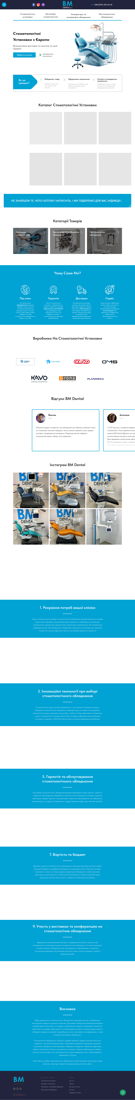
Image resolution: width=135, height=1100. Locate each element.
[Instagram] (17, 1089)
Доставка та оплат (74, 1086)
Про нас (71, 1080)
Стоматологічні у (45, 1080)
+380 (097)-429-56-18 (103, 5)
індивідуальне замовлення (39, 55)
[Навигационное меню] (4, 4)
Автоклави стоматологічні (48, 1083)
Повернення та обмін (75, 1092)
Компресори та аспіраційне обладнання (52, 1086)
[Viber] (20, 1089)
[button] (67, 201)
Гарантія (71, 1083)
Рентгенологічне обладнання (49, 1089)
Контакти (71, 1089)
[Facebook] (14, 1089)
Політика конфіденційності (19, 1095)
